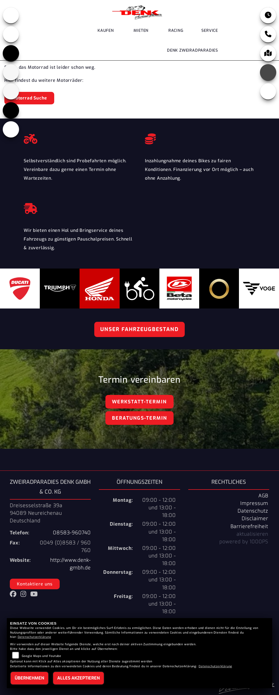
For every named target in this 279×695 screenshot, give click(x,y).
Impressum (254, 503)
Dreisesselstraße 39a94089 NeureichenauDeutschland (36, 513)
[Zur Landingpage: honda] (11, 15)
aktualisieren (252, 534)
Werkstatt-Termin (139, 401)
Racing (175, 30)
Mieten (141, 30)
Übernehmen (29, 678)
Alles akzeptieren (78, 678)
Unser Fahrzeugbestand (139, 329)
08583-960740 (72, 532)
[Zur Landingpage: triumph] (11, 53)
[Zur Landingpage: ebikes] (11, 129)
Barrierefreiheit (249, 526)
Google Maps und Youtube (41, 656)
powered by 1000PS (243, 541)
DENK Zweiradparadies (192, 50)
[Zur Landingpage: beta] (11, 72)
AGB (263, 496)
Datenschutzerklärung (34, 637)
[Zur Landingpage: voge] (11, 110)
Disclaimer (255, 518)
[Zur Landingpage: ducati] (11, 34)
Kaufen (106, 30)
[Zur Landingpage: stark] (11, 91)
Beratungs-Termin (139, 418)
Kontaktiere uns (35, 584)
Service (209, 30)
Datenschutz (253, 511)
